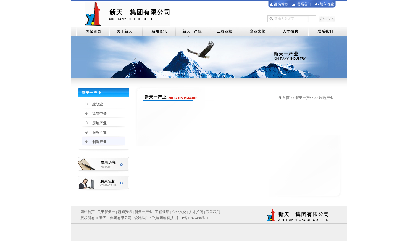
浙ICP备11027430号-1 (191, 218)
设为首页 (281, 4)
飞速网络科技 (163, 218)
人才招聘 (196, 212)
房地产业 (99, 123)
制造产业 (99, 142)
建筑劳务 (99, 114)
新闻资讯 (125, 212)
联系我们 (304, 4)
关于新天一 (106, 212)
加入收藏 (327, 4)
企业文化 (179, 212)
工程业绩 (162, 212)
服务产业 (99, 132)
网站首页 (87, 212)
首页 (286, 98)
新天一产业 (144, 212)
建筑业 (97, 104)
